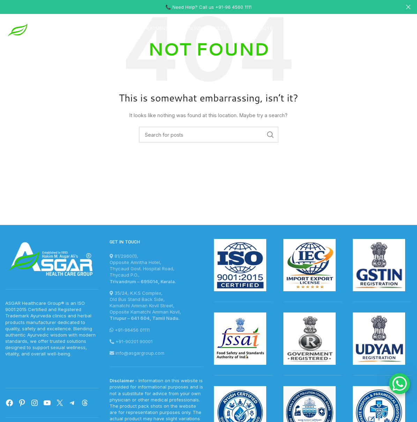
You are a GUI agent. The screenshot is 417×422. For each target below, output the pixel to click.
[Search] (208, 135)
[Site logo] (38, 29)
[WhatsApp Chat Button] (399, 383)
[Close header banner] (408, 7)
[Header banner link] (198, 7)
